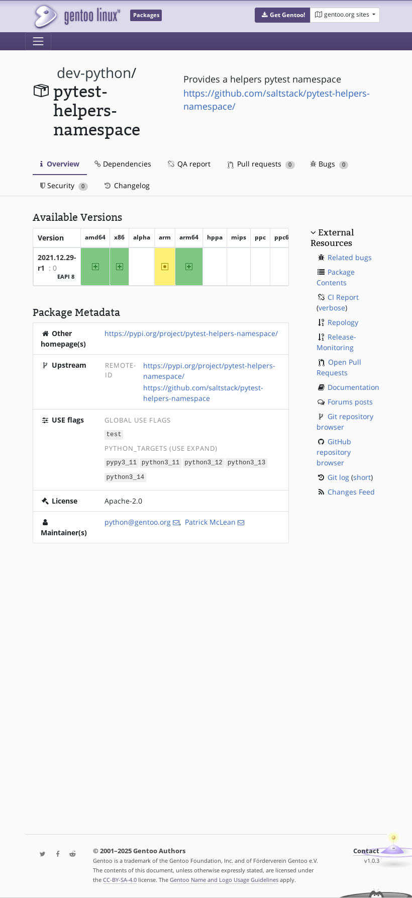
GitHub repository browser (334, 452)
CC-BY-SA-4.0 (120, 879)
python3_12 (203, 461)
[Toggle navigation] (38, 41)
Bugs (329, 164)
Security (64, 185)
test (114, 434)
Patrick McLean (210, 520)
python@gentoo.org (138, 520)
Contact (366, 851)
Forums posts (350, 401)
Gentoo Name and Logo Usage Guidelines (224, 879)
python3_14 (126, 475)
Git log (338, 477)
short (362, 477)
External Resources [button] (332, 237)
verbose (332, 307)
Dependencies (122, 164)
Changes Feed (351, 492)
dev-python (94, 72)
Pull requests (261, 164)
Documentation (353, 387)
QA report (188, 164)
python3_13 (247, 461)
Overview (59, 164)
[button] (283, 15)
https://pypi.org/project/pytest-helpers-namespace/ (191, 333)
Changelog (126, 185)
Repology (343, 322)
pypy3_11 (122, 461)
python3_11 (161, 461)
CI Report (343, 297)
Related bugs (350, 257)
